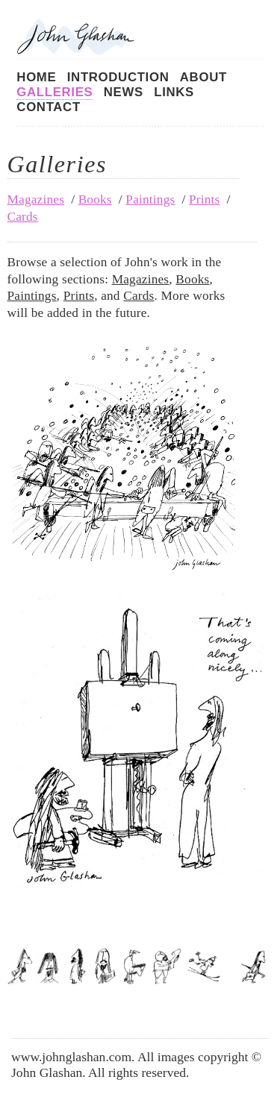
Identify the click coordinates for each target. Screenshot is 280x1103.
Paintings (150, 199)
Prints (204, 199)
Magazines (36, 199)
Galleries (54, 92)
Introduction (118, 77)
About (203, 77)
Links (174, 92)
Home (36, 77)
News (123, 92)
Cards (22, 217)
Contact (48, 107)
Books (95, 199)
